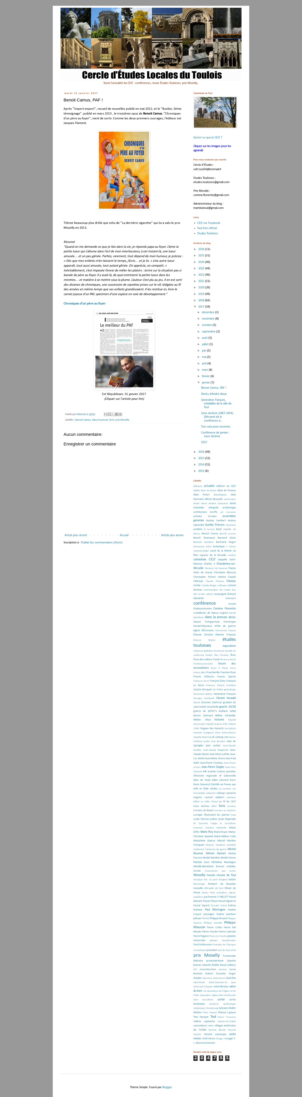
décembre (208, 312)
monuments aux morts (220, 871)
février (206, 376)
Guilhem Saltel (227, 711)
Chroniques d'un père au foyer (85, 303)
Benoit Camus (83, 419)
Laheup (221, 793)
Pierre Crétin (214, 927)
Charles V (209, 563)
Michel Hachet (216, 853)
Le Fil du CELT (227, 801)
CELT (212, 559)
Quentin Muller (210, 965)
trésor (221, 1017)
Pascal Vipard (201, 905)
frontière (231, 685)
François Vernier (215, 685)
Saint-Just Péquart (203, 986)
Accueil (124, 535)
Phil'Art (205, 918)
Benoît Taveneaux (204, 537)
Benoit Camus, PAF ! (213, 387)
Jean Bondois (218, 741)
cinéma (222, 577)
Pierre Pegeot (201, 936)
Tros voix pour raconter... (216, 426)
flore (233, 655)
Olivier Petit (208, 892)
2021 (201, 281)
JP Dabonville (227, 775)
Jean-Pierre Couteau (211, 762)
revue (232, 969)
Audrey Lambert (216, 520)
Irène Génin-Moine (225, 732)
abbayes (197, 486)
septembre (209, 331)
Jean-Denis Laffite (220, 754)
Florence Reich (228, 659)
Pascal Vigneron (227, 901)
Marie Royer (221, 832)
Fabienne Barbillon (203, 651)
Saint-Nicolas (221, 986)
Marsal (221, 840)
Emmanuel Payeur (226, 630)
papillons (198, 897)
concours (231, 598)
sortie (221, 999)
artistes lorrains (204, 516)
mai (204, 357)
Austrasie (231, 525)
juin (204, 350)
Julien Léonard (220, 780)
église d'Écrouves (203, 630)
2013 (201, 471)
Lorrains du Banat (203, 810)
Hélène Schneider (225, 715)
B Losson (209, 529)
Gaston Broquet (202, 689)
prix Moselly (122, 419)
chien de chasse (202, 572)
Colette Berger (209, 585)
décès (232, 617)
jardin (207, 741)
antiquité (213, 507)
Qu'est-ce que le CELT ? (207, 137)
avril (204, 363)
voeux (197, 1038)
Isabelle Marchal (202, 737)
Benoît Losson (228, 533)
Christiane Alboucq (225, 572)
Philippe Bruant (218, 918)
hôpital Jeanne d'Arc (217, 724)
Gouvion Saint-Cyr (211, 702)
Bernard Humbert (203, 542)
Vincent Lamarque (215, 1034)
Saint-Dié (231, 978)
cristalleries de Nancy (205, 613)
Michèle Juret (201, 862)
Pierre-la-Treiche (218, 936)
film (216, 655)
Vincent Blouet (217, 1030)
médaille (231, 845)
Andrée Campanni (218, 503)
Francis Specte (226, 676)
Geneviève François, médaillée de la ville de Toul (216, 403)
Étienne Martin (204, 640)
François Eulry (218, 680)
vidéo (211, 1025)
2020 (201, 287)
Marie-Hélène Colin (225, 836)
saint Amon (219, 978)
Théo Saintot (210, 1012)
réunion (223, 969)
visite (232, 1034)
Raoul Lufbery (228, 965)
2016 (201, 452)
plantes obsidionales (223, 940)
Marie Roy (206, 831)
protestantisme (215, 960)
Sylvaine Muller (227, 1008)
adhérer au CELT (226, 486)
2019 (201, 294)
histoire (219, 719)
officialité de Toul (213, 888)
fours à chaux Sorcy (223, 668)
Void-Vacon (208, 1038)
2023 (201, 268)
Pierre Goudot (210, 931)
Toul (213, 1017)
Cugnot (224, 613)
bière (208, 546)
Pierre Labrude (227, 931)
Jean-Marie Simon (215, 758)
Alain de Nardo (209, 490)
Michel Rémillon (211, 857)
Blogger (167, 1087)
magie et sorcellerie (223, 823)
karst (233, 780)
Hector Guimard (203, 715)
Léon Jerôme (201, 806)
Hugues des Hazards (212, 728)
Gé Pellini (218, 689)
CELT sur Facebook (208, 223)
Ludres (213, 819)
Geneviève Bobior (203, 694)
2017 (201, 306)
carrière (232, 555)
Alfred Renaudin (214, 499)
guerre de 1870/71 (205, 711)
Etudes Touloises (207, 233)
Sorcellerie (207, 999)
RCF (195, 969)
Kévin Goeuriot (201, 784)
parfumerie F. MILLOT (216, 896)
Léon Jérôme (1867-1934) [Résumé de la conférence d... (217, 417)
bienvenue (199, 546)
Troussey (231, 1017)
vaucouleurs (200, 1025)
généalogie (230, 689)
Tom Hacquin (201, 1017)
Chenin (232, 568)
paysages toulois (213, 914)
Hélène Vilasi (202, 719)
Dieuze (197, 621)
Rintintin (197, 973)
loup (233, 815)
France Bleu (199, 672)
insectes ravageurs (203, 732)
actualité (209, 486)
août (205, 338)
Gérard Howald (226, 698)
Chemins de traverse (216, 568)
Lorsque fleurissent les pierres (211, 814)
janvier (206, 382)
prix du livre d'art (227, 950)
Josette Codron (216, 771)
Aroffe (213, 512)
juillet (205, 344)
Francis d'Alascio (203, 676)
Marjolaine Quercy (204, 840)
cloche (196, 585)
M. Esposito (200, 823)
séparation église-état (211, 995)
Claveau (231, 581)
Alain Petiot (201, 494)
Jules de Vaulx (202, 780)
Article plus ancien (172, 535)
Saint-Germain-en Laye (222, 982)
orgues (232, 892)
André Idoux (200, 503)
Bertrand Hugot (226, 542)
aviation (197, 529)
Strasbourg (212, 1008)
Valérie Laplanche (204, 1021)
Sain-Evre (207, 978)
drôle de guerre (225, 626)
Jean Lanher (213, 745)
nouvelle (198, 888)
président (211, 950)
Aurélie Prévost (215, 524)
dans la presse (100, 419)
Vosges (219, 1038)
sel (204, 991)
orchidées (221, 892)
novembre (208, 318)
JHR (205, 771)
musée (211, 875)
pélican (197, 918)
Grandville (212, 706)
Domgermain (212, 621)
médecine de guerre (216, 849)
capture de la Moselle (213, 555)
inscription (230, 728)
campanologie (201, 551)
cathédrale (199, 559)
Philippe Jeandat (213, 923)
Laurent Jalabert (214, 797)
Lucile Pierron (201, 819)
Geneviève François (225, 694)
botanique (219, 546)
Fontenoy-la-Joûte (203, 664)
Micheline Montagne (223, 862)
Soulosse (214, 1004)
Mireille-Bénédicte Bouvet (208, 866)
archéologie (229, 507)
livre (111, 419)
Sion (195, 999)
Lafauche (211, 793)
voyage (228, 1038)
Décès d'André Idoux (214, 394)
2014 (201, 464)
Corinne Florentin (224, 608)
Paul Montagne (215, 909)
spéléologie (229, 1004)
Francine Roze (228, 672)
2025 (201, 255)
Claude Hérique (215, 581)
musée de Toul (226, 875)
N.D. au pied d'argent (215, 879)
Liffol (213, 806)
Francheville (213, 672)
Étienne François (226, 634)
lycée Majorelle (227, 819)
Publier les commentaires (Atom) (101, 542)
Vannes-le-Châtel (227, 1021)
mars (205, 370)
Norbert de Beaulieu (222, 884)
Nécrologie (199, 884)
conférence (204, 603)
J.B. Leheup (217, 737)
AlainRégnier (220, 495)
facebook (219, 651)
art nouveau (228, 512)
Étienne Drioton (203, 634)
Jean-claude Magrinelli (215, 750)
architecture (200, 512)
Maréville (221, 828)
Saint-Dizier (199, 982)
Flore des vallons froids (206, 659)
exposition (229, 646)
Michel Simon (228, 857)
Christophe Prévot (204, 577)
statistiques (199, 1008)
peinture (231, 914)
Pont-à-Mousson (202, 944)
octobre (207, 325)
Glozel (196, 702)
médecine (198, 849)
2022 (201, 274)
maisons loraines (203, 828)
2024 (201, 262)
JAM (226, 737)
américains (230, 499)
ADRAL (196, 490)
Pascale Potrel (219, 905)
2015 (201, 458)
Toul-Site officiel (207, 228)
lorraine (231, 806)
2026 (201, 249)
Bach (219, 529)
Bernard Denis (227, 537)
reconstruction (208, 969)
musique (198, 879)
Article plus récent (76, 535)
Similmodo (230, 995)
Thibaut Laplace (227, 1012)
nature (232, 879)
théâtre (197, 1012)
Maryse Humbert (215, 845)
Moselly (199, 875)
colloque (222, 585)
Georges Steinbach (204, 698)
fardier (209, 655)
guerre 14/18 (227, 706)
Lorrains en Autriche (225, 810)
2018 (201, 300)
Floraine (224, 655)
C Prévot (231, 546)
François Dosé (201, 681)
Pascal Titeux (210, 901)
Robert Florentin (216, 973)
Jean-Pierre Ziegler (212, 767)
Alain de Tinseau (226, 490)
